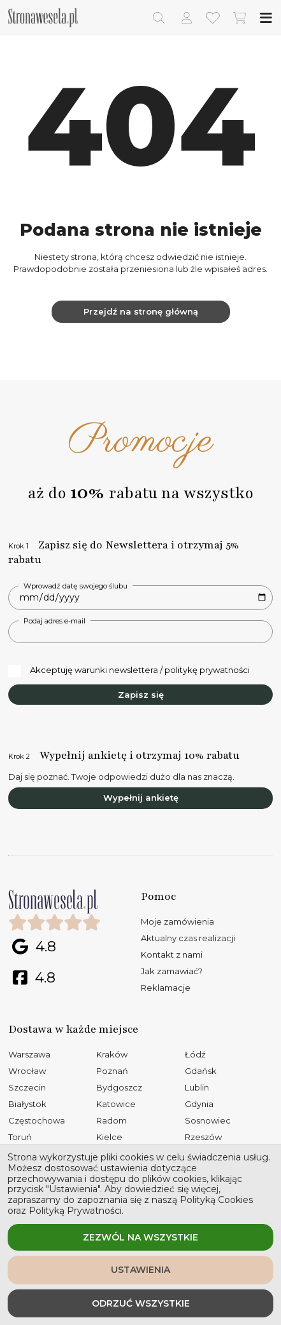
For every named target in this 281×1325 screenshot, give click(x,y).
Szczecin (27, 1087)
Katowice (116, 1104)
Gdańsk (201, 1071)
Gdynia (199, 1104)
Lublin (197, 1087)
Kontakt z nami (172, 954)
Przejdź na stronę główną (140, 311)
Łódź (195, 1054)
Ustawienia (140, 1269)
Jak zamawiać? (172, 971)
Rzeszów (203, 1137)
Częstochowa (36, 1120)
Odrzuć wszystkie (141, 1303)
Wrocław (27, 1071)
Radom (111, 1120)
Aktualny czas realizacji (188, 938)
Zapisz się (141, 695)
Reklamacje (166, 987)
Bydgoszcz (119, 1087)
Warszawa (29, 1054)
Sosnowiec (208, 1120)
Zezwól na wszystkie (140, 1237)
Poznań (112, 1071)
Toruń (20, 1137)
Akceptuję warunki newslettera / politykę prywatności (129, 670)
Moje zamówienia (177, 921)
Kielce (109, 1137)
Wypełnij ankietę (140, 797)
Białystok (27, 1104)
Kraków (111, 1054)
